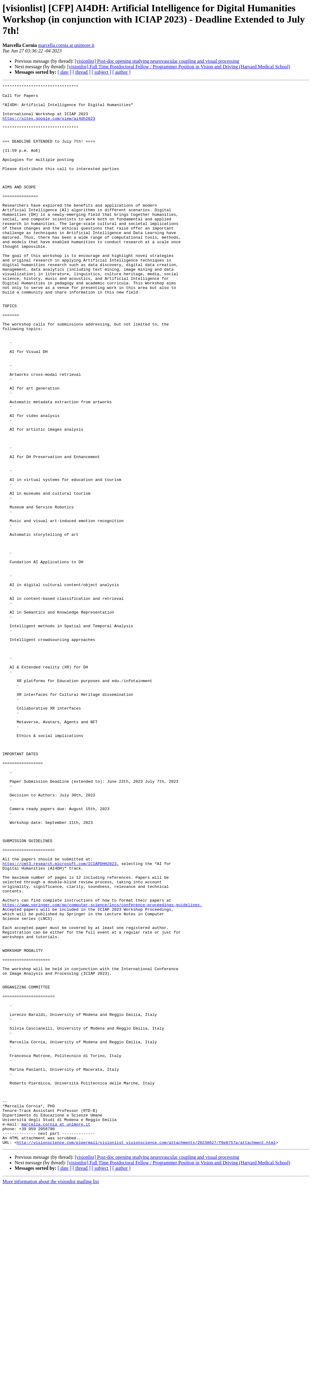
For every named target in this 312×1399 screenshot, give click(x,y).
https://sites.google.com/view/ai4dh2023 (48, 125)
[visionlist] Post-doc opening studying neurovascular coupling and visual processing (157, 61)
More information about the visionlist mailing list (50, 1393)
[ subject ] (101, 72)
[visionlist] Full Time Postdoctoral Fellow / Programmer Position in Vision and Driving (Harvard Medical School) (178, 66)
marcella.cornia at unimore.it (66, 45)
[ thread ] (81, 72)
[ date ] (64, 72)
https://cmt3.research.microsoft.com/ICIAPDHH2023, (60, 1020)
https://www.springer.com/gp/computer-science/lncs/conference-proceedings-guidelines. (102, 1069)
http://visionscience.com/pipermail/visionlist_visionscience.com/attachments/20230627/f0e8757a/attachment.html (146, 1354)
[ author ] (121, 72)
